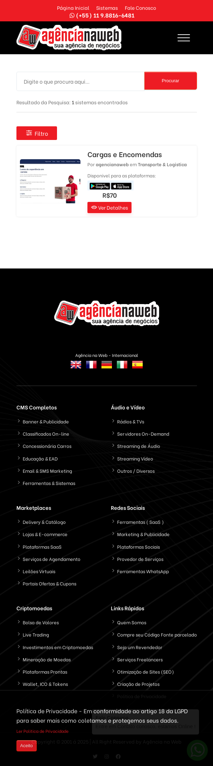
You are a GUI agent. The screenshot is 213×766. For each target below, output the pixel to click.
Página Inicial (73, 7)
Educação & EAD (40, 458)
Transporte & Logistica (162, 164)
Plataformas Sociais (138, 546)
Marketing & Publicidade (143, 533)
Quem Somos (131, 622)
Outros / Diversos (136, 470)
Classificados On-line (46, 433)
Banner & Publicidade (46, 421)
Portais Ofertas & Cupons (49, 583)
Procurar (170, 80)
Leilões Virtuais (39, 571)
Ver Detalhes (109, 207)
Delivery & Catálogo (44, 521)
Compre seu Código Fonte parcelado (157, 634)
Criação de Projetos (138, 683)
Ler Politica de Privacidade (42, 732)
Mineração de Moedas (47, 659)
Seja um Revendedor (139, 647)
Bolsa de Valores (41, 622)
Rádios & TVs (130, 421)
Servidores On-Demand (143, 433)
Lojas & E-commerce (45, 533)
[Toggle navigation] (184, 38)
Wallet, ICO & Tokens (45, 683)
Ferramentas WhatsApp (143, 571)
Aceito (26, 746)
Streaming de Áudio (138, 445)
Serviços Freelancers (140, 659)
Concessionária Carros (47, 445)
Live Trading (36, 634)
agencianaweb (112, 164)
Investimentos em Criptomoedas (58, 647)
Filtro (36, 133)
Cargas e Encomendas (124, 154)
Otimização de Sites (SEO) (145, 671)
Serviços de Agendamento (51, 558)
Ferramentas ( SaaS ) (140, 521)
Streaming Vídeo (135, 458)
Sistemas (107, 7)
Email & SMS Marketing (47, 470)
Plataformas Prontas (45, 671)
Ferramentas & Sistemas (49, 482)
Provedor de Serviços (140, 558)
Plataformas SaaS (42, 546)
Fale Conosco (140, 7)
